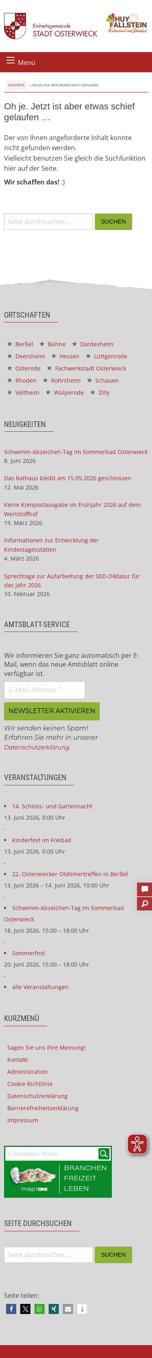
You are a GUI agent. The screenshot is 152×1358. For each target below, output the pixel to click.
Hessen (65, 356)
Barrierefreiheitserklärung (43, 1108)
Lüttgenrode (106, 356)
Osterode (24, 368)
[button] (11, 1309)
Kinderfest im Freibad (41, 840)
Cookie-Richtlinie (30, 1084)
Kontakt (17, 1059)
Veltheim (23, 392)
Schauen (103, 380)
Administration (27, 1072)
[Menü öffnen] (10, 60)
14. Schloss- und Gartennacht (52, 806)
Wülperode (65, 392)
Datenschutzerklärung (36, 747)
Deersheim (26, 356)
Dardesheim (92, 344)
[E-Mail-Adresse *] (44, 690)
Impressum (22, 1120)
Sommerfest (28, 953)
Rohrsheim (62, 380)
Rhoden (21, 380)
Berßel (20, 344)
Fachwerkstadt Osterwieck (86, 368)
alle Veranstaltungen (40, 987)
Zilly (99, 392)
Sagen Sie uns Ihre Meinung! (46, 1047)
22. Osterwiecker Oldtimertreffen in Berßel (70, 874)
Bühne (53, 344)
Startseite (16, 85)
